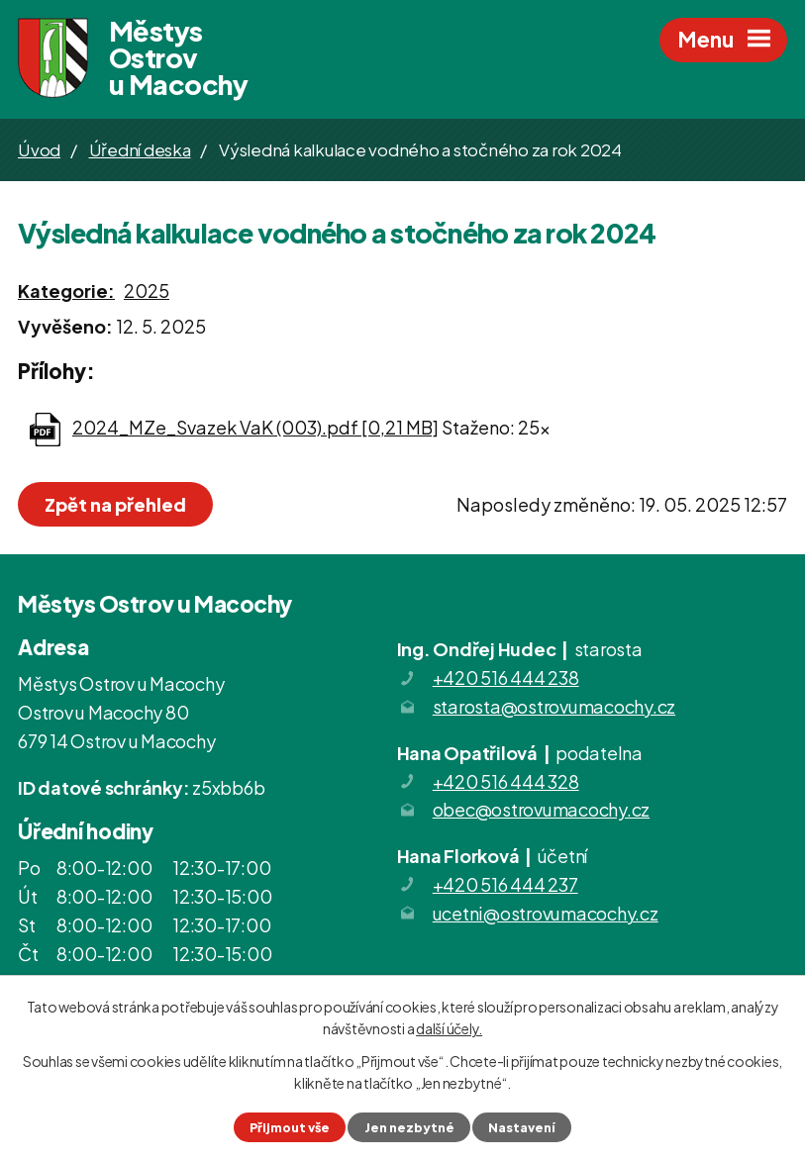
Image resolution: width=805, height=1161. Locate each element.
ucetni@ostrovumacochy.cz (545, 913)
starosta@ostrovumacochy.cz (554, 706)
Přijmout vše (290, 1127)
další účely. (449, 1028)
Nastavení (521, 1127)
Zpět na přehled (115, 504)
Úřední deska (140, 149)
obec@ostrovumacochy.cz (542, 809)
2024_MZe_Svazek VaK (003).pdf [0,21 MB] (255, 427)
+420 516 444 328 (506, 781)
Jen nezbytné (409, 1127)
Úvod (39, 149)
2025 (146, 290)
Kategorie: (66, 290)
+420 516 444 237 (505, 884)
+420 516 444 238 (506, 677)
